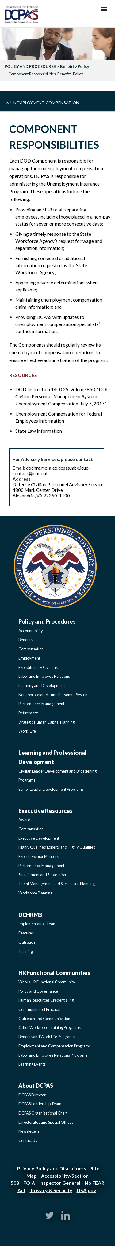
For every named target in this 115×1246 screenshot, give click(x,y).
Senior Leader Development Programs (51, 789)
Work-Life (27, 731)
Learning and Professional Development (52, 757)
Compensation (31, 648)
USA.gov (86, 1190)
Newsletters (28, 1131)
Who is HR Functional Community (46, 981)
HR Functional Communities (54, 972)
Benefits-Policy (74, 66)
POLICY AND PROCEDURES (30, 66)
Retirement (28, 712)
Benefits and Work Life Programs (46, 1036)
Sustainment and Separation (42, 874)
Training (25, 951)
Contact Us (27, 1140)
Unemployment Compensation (44, 102)
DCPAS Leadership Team (39, 1103)
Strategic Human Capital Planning (46, 722)
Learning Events (32, 1064)
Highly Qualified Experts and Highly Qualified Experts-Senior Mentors (57, 852)
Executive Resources (45, 810)
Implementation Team (37, 923)
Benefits (25, 639)
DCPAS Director (32, 1094)
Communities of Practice (39, 1009)
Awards (25, 819)
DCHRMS (30, 914)
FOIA (29, 1183)
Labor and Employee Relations (44, 676)
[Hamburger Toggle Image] (104, 10)
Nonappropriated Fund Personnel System (53, 694)
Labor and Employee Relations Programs (52, 1055)
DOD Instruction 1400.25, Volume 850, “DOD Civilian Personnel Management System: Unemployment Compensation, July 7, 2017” (62, 396)
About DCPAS (35, 1085)
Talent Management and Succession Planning (56, 883)
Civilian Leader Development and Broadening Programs (57, 776)
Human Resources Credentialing (46, 1000)
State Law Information (38, 431)
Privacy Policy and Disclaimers (51, 1168)
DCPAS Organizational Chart (42, 1113)
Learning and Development (41, 685)
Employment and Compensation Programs (54, 1045)
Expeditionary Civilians (38, 667)
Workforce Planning (35, 892)
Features (26, 932)
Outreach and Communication (44, 1018)
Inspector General (59, 1183)
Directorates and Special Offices (45, 1122)
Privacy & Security (51, 1190)
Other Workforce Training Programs (49, 1027)
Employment (29, 658)
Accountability (30, 630)
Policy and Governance (38, 991)
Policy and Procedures (47, 621)
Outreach (26, 942)
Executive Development (38, 838)
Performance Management (41, 703)
